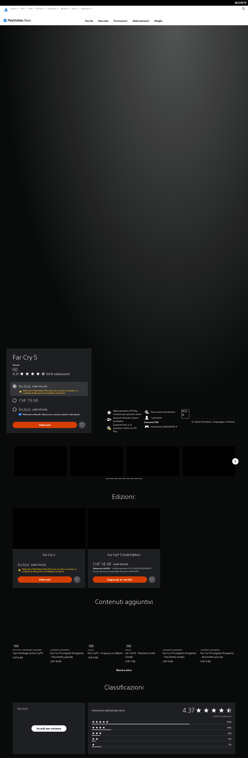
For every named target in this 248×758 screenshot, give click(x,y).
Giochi (13, 8)
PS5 (22, 8)
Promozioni (120, 17)
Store (73, 8)
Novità (64, 8)
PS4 (30, 8)
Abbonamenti (141, 17)
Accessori (51, 8)
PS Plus (39, 8)
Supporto (85, 8)
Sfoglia (158, 17)
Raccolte (103, 17)
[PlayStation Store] (18, 17)
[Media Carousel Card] (40, 458)
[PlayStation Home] (6, 9)
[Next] (235, 458)
